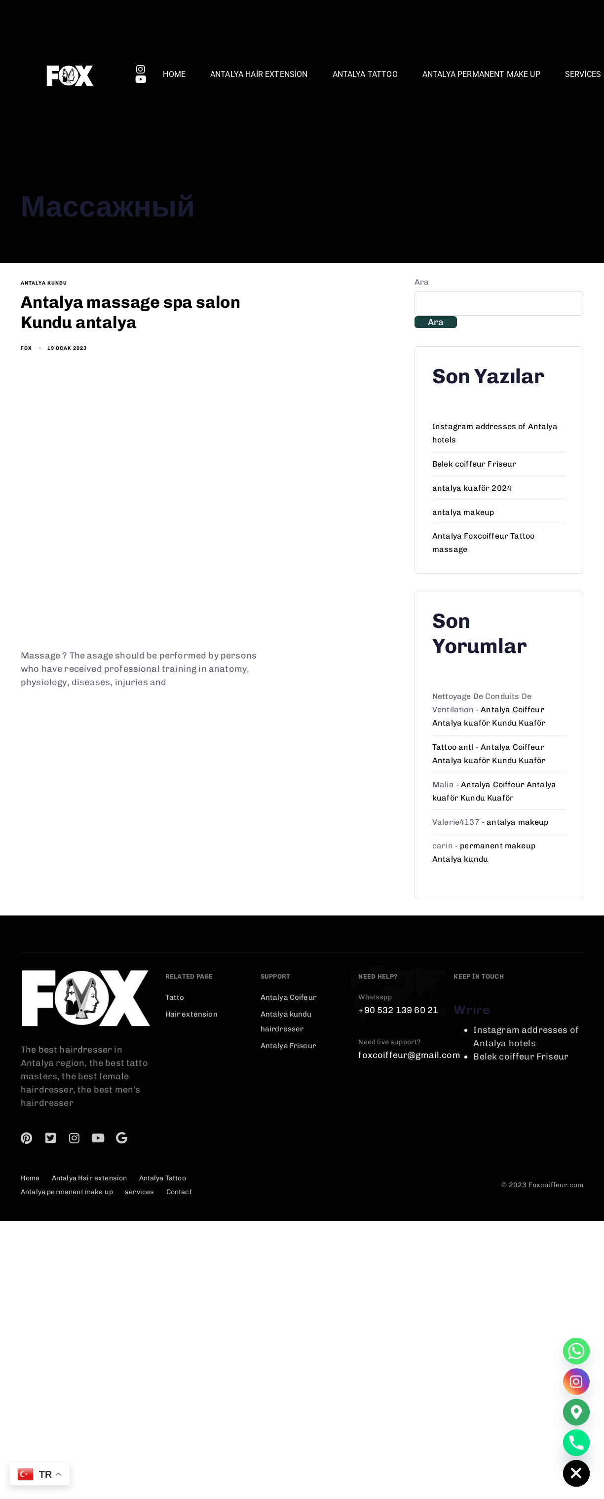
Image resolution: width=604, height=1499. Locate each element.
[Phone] (576, 1442)
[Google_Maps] (576, 1412)
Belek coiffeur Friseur (474, 464)
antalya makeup (463, 512)
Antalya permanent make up (481, 74)
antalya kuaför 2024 (472, 488)
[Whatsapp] (576, 1351)
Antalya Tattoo (365, 74)
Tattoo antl (453, 747)
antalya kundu (44, 283)
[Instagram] (576, 1381)
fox (26, 348)
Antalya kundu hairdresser (286, 1021)
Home (174, 74)
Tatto (175, 997)
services (139, 1192)
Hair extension (191, 1014)
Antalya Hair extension (259, 74)
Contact (179, 1192)
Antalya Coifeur (288, 997)
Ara (422, 282)
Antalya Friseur (288, 1045)
